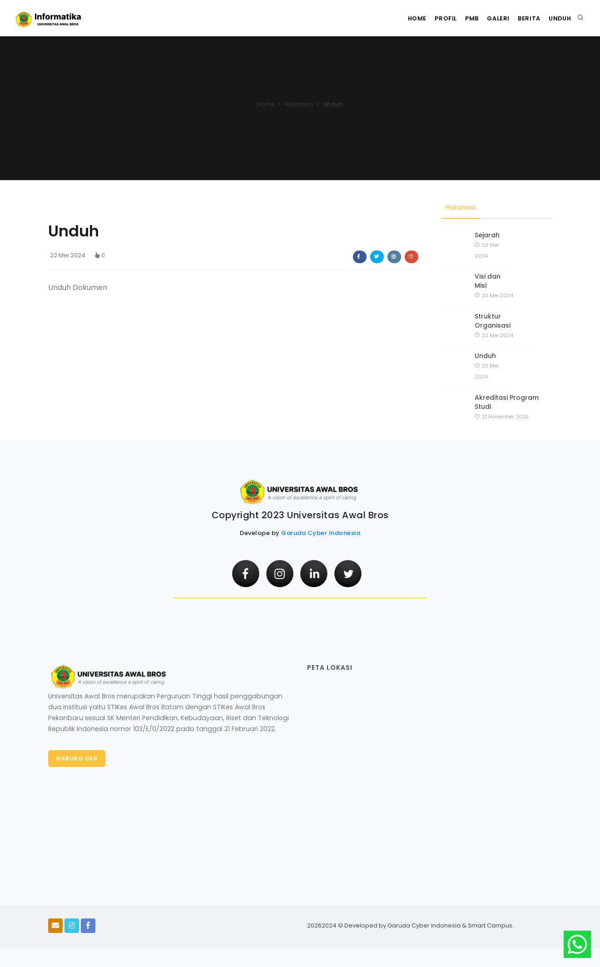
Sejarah (487, 235)
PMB (459, 18)
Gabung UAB (77, 759)
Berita (524, 18)
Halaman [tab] (461, 207)
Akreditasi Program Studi (507, 402)
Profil (429, 18)
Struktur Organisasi (493, 321)
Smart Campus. (491, 926)
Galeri (489, 18)
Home (397, 18)
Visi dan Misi (488, 281)
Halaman (299, 104)
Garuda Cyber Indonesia (320, 533)
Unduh (558, 18)
